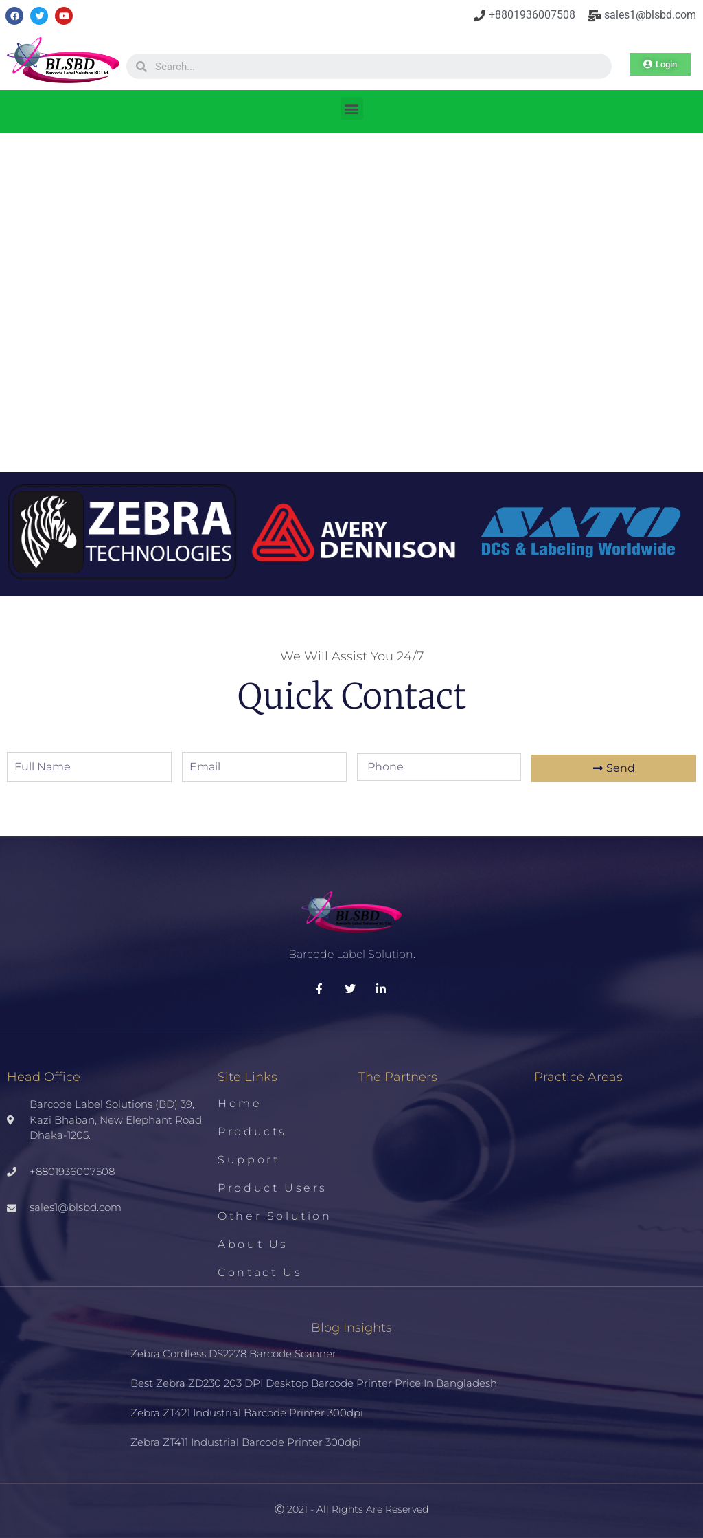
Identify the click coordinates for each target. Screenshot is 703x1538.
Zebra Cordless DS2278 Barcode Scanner (233, 1353)
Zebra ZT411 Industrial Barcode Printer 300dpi (245, 1442)
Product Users (272, 1187)
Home (240, 1103)
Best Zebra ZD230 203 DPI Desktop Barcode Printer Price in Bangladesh (313, 1383)
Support (248, 1159)
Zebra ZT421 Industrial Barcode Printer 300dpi (246, 1412)
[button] (352, 108)
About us (253, 1244)
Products (252, 1131)
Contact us (260, 1272)
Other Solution (275, 1216)
